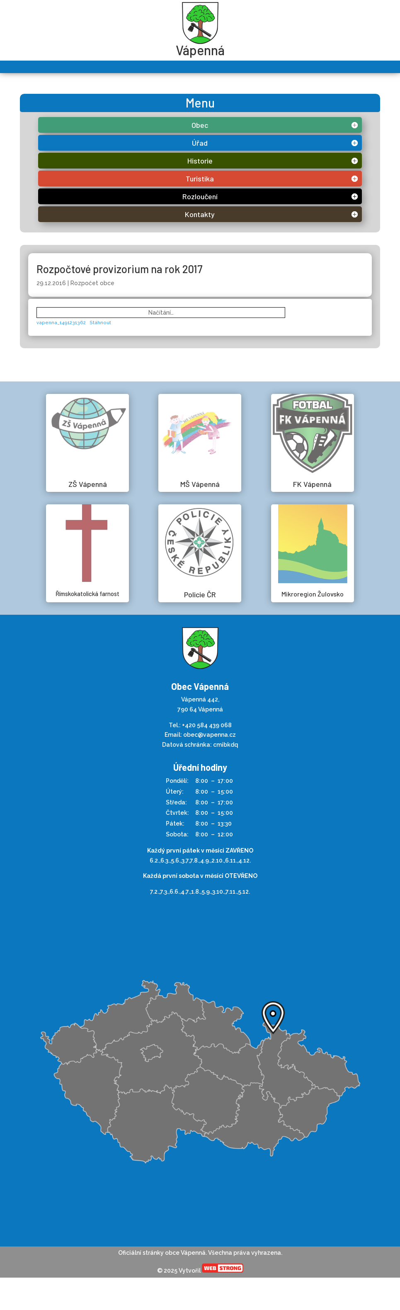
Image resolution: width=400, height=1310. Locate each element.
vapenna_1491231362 (61, 322)
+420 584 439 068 (207, 725)
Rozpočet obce (92, 283)
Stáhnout (100, 322)
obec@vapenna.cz (209, 734)
